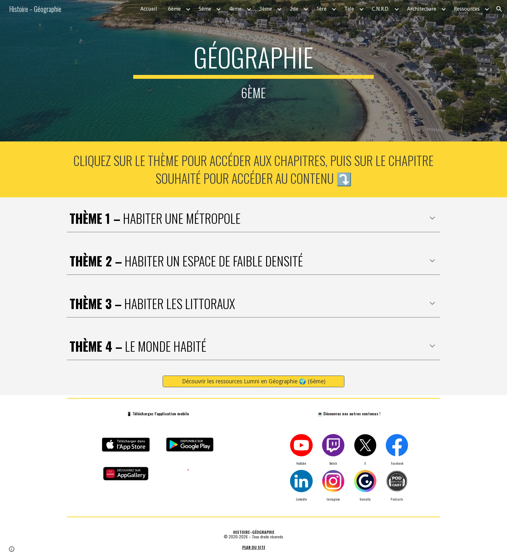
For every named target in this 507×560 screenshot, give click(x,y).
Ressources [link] (467, 9)
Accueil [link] (148, 9)
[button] (499, 9)
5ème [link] (205, 9)
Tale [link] (349, 9)
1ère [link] (321, 9)
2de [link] (294, 9)
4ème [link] (235, 9)
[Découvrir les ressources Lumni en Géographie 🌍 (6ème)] (253, 381)
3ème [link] (265, 9)
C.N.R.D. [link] (380, 9)
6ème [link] (174, 9)
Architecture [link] (421, 9)
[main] (253, 71)
